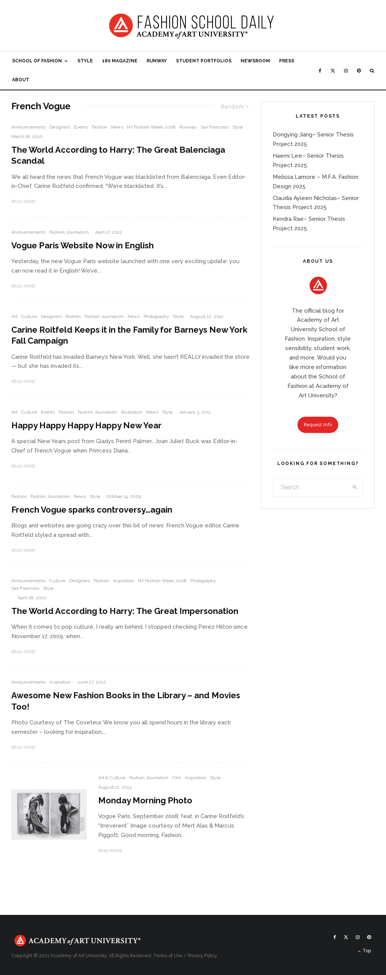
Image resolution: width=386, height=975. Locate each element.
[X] (333, 71)
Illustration (131, 412)
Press (286, 61)
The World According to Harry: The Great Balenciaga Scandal (118, 155)
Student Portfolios (204, 61)
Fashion (99, 127)
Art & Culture (111, 777)
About (20, 79)
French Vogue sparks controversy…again (91, 510)
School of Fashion (37, 61)
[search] (355, 487)
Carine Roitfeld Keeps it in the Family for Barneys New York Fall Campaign (129, 335)
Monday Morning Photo (145, 800)
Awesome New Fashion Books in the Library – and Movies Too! (125, 700)
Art (14, 316)
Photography (156, 316)
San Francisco (215, 127)
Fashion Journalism (69, 232)
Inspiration (123, 580)
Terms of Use (167, 955)
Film (176, 777)
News (117, 127)
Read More (23, 201)
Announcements (28, 127)
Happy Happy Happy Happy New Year (86, 425)
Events (81, 127)
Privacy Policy (202, 955)
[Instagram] (346, 71)
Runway (157, 61)
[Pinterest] (358, 71)
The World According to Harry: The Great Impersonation (124, 611)
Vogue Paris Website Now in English (82, 245)
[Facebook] (320, 71)
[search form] (310, 487)
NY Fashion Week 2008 (151, 127)
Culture (29, 316)
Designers (59, 127)
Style (85, 61)
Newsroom (255, 61)
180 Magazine (119, 61)
